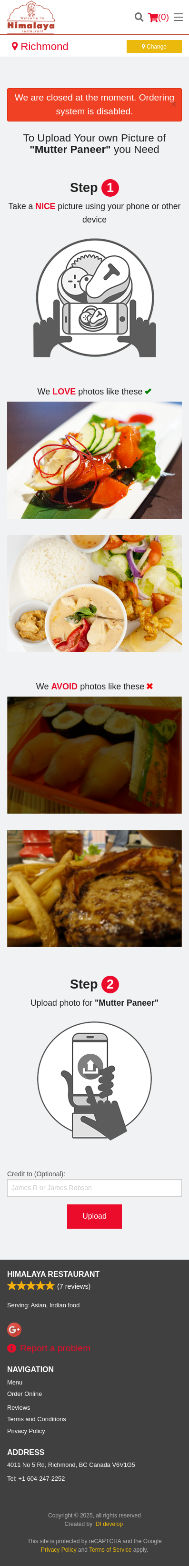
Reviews (18, 1407)
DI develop (109, 1524)
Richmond (40, 46)
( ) (158, 17)
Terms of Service (110, 1549)
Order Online (24, 1393)
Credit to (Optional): (94, 1183)
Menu (14, 1382)
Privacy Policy (26, 1431)
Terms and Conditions (36, 1419)
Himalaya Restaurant (53, 1274)
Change (154, 46)
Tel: (36, 1478)
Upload (94, 1216)
